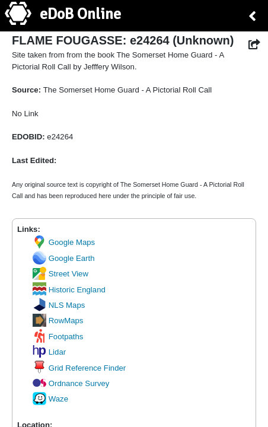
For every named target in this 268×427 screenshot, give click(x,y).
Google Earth (63, 258)
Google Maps (64, 242)
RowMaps (58, 320)
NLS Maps (59, 305)
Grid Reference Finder (79, 368)
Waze (50, 398)
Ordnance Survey (71, 383)
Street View (60, 273)
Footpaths (58, 336)
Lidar (49, 352)
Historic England (69, 289)
